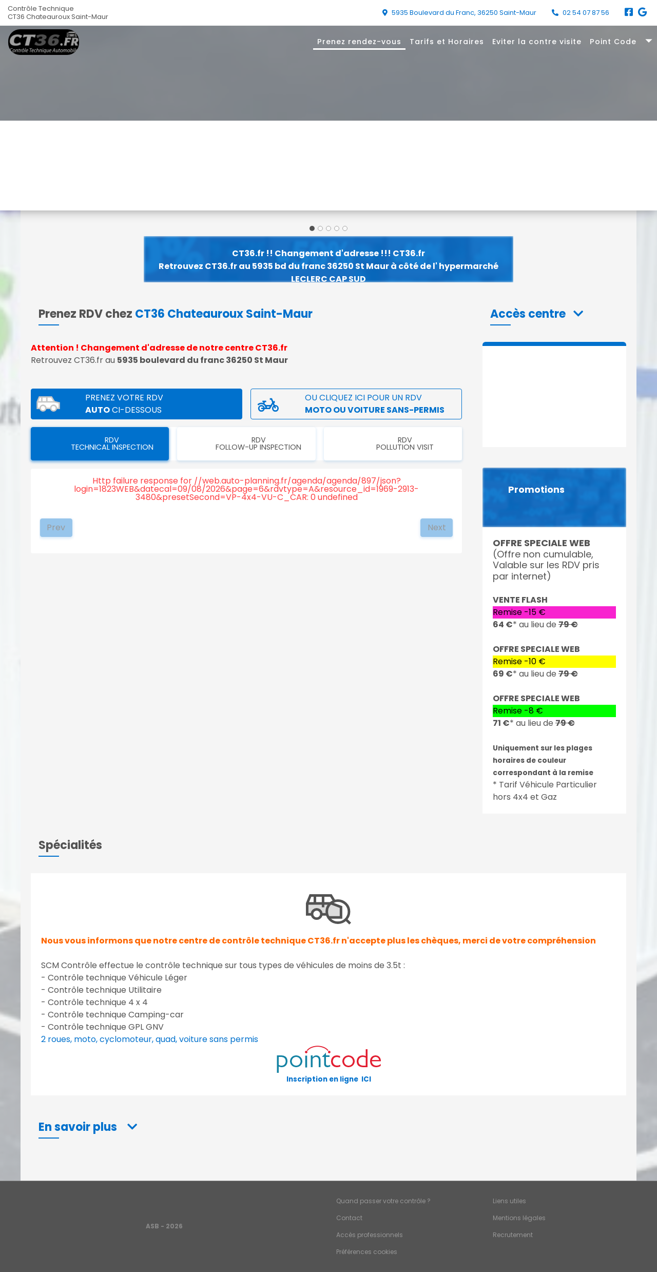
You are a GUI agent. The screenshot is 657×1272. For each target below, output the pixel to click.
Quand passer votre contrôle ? (383, 1201)
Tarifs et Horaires (447, 41)
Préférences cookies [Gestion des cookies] (366, 1251)
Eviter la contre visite (537, 41)
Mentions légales (519, 1217)
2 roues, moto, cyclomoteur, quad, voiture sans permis (149, 1039)
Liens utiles (509, 1201)
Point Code (613, 41)
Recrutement (513, 1234)
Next (437, 527)
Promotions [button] (536, 490)
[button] (536, 314)
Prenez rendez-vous (359, 41)
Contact (349, 1217)
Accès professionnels (369, 1234)
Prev (56, 527)
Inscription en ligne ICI (328, 1079)
